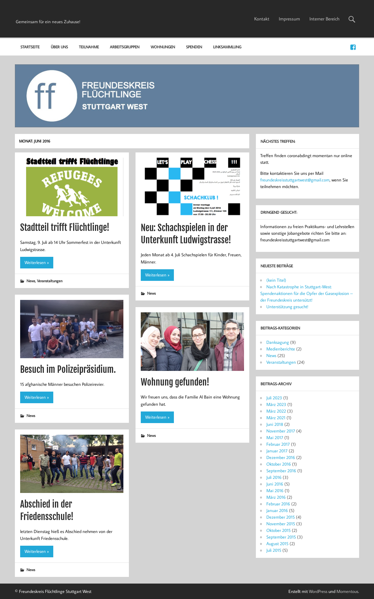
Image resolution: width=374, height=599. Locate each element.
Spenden (194, 46)
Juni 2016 (274, 484)
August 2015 (277, 543)
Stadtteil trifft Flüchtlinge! (65, 227)
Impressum (289, 19)
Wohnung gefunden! (175, 382)
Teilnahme (89, 46)
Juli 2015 (273, 550)
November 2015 (280, 523)
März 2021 (275, 417)
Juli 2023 (274, 397)
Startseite (29, 46)
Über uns (59, 46)
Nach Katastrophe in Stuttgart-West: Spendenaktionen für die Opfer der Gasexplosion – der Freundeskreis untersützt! (306, 293)
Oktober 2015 (278, 530)
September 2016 (281, 470)
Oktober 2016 (278, 464)
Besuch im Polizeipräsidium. (68, 369)
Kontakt (261, 19)
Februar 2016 (278, 503)
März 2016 (276, 497)
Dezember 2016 (280, 457)
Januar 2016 (277, 510)
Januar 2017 (277, 450)
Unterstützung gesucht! (287, 306)
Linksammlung (227, 46)
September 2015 (281, 537)
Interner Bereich (324, 19)
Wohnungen (163, 46)
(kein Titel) (276, 280)
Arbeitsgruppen (124, 46)
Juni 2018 (274, 424)
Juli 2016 (274, 477)
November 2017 (280, 431)
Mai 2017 (274, 437)
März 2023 (276, 404)
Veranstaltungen (49, 280)
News (30, 280)
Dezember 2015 (280, 517)
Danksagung (277, 342)
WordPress (318, 591)
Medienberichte (280, 349)
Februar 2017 (278, 444)
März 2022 (276, 411)
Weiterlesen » (37, 262)
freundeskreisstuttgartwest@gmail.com (295, 180)
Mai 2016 (274, 490)
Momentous (347, 591)
